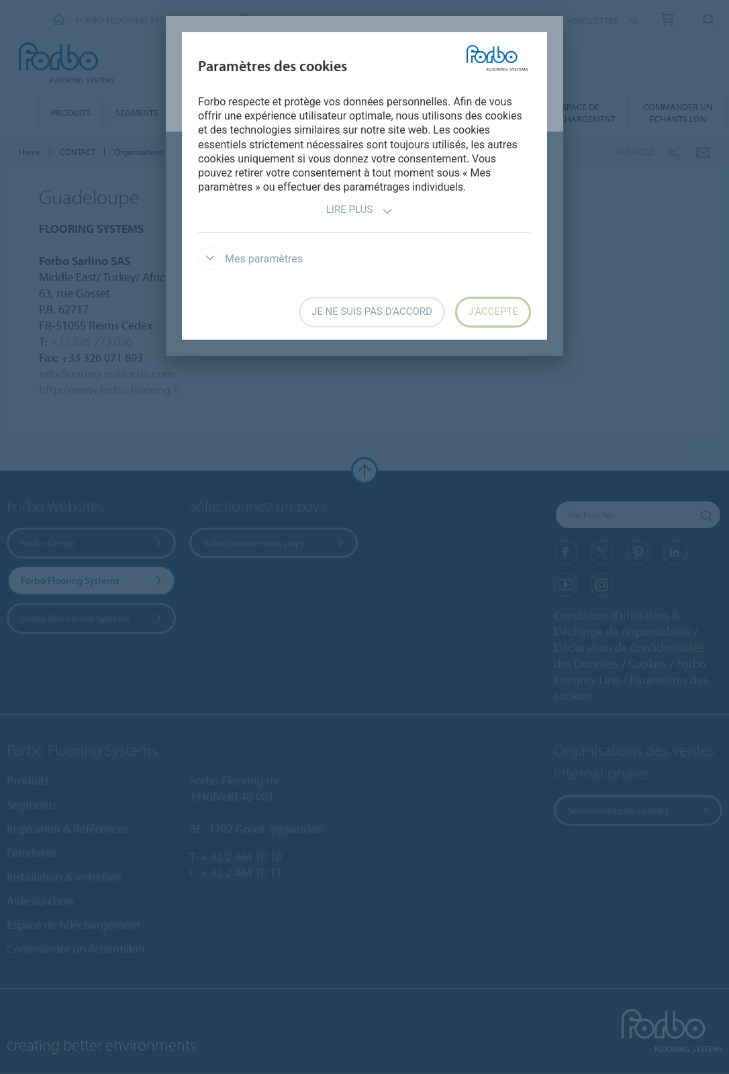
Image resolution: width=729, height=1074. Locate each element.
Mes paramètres (250, 258)
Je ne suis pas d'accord (371, 311)
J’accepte (493, 311)
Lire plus (359, 211)
